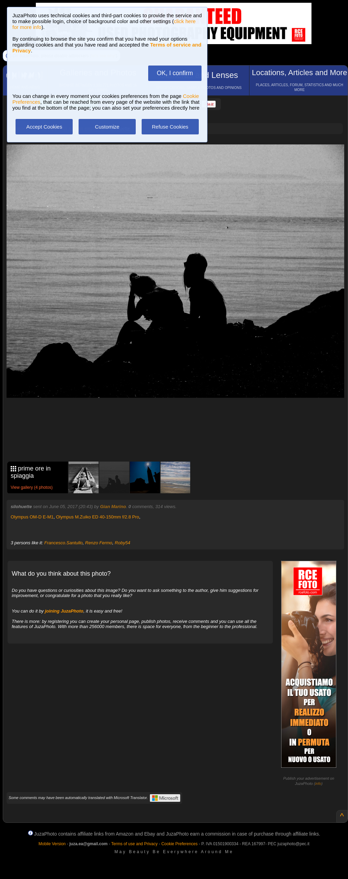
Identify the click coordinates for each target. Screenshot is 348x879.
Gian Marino (113, 506)
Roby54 (122, 542)
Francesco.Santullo (63, 542)
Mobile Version (52, 843)
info (318, 783)
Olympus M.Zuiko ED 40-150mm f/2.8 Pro (97, 516)
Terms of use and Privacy (134, 843)
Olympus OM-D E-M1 (32, 516)
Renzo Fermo (98, 542)
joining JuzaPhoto (64, 611)
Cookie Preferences (179, 843)
